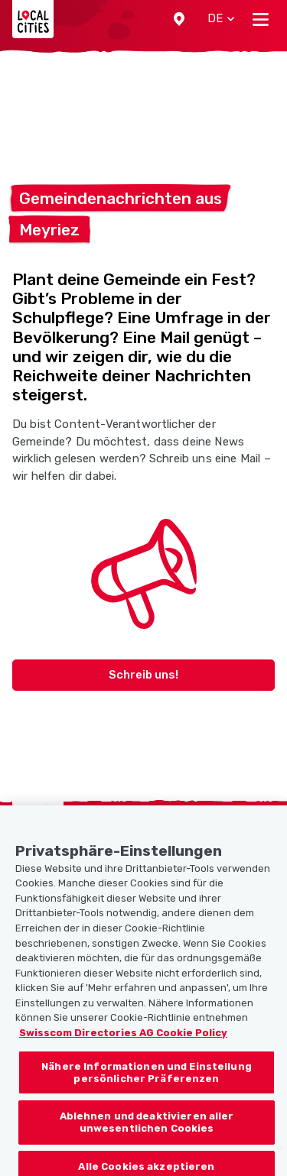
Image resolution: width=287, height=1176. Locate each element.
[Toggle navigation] (260, 19)
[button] (179, 19)
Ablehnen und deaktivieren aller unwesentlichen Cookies (147, 1130)
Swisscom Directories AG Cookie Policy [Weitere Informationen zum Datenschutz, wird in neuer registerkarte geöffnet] (123, 1040)
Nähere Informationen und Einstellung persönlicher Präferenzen (146, 1081)
